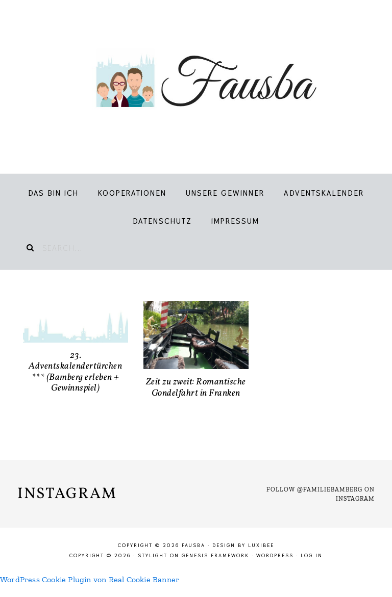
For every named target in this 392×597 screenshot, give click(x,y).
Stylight (152, 555)
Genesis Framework (215, 555)
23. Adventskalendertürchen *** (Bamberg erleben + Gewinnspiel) (75, 372)
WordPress (274, 555)
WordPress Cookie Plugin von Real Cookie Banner (89, 579)
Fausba (196, 81)
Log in (312, 555)
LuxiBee (261, 545)
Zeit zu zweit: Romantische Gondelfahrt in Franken (196, 388)
